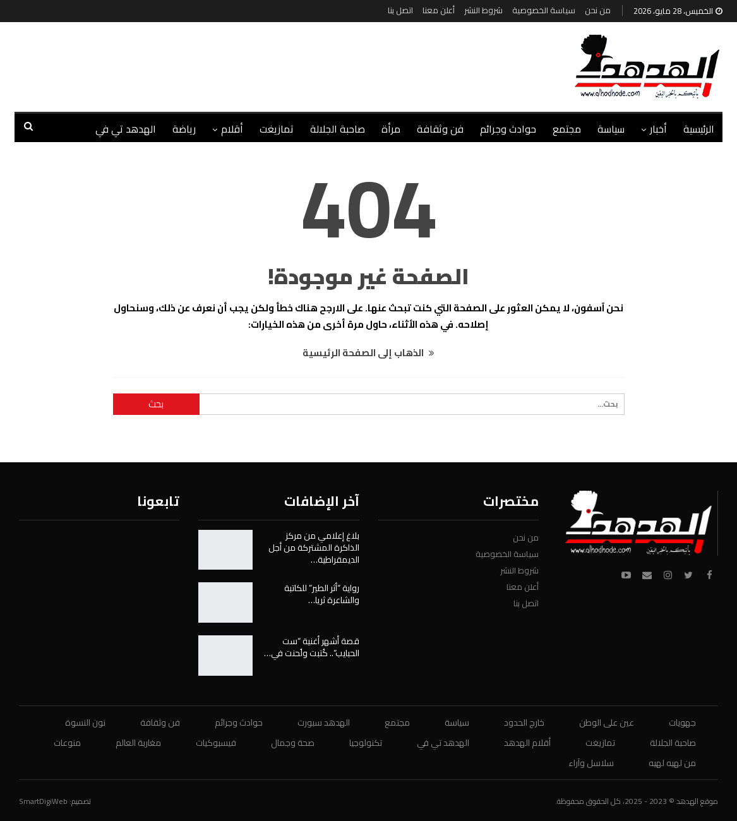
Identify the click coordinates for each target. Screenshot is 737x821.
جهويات (682, 722)
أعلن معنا (438, 10)
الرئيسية (698, 128)
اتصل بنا (400, 10)
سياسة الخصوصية (543, 10)
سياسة (611, 128)
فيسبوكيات (216, 742)
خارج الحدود (524, 722)
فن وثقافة (440, 128)
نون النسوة (85, 722)
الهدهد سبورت (323, 722)
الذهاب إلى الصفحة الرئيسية (368, 353)
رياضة (184, 128)
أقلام (232, 128)
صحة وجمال (293, 742)
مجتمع (567, 128)
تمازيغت (277, 128)
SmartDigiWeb (43, 801)
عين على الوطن (606, 722)
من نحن (598, 10)
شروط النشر (483, 10)
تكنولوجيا (365, 742)
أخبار (658, 128)
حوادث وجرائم (508, 128)
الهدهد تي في (125, 128)
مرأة (390, 128)
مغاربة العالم (138, 742)
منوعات (67, 742)
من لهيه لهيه (672, 763)
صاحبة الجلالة (337, 128)
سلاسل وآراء (591, 763)
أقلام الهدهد (527, 742)
